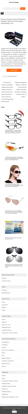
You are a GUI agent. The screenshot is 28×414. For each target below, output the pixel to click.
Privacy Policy (15, 406)
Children (4, 278)
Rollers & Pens (6, 363)
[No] (26, 410)
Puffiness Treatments (8, 361)
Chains (4, 375)
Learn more (14, 70)
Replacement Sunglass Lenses (10, 397)
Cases (3, 319)
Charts (3, 310)
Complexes (5, 345)
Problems (4, 290)
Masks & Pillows (6, 358)
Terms (20, 406)
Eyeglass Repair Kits (12, 76)
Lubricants (5, 304)
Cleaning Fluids (6, 383)
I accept (14, 411)
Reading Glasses (6, 391)
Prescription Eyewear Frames (10, 381)
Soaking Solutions (7, 330)
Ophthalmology (6, 293)
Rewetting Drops (6, 327)
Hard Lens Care (6, 325)
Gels (3, 355)
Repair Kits (5, 389)
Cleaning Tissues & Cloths (9, 386)
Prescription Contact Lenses (9, 333)
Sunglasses (5, 394)
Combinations (5, 342)
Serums (4, 366)
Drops (3, 302)
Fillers (3, 353)
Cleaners (4, 322)
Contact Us (9, 406)
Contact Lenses (6, 281)
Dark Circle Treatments (8, 350)
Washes (4, 307)
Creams (4, 347)
